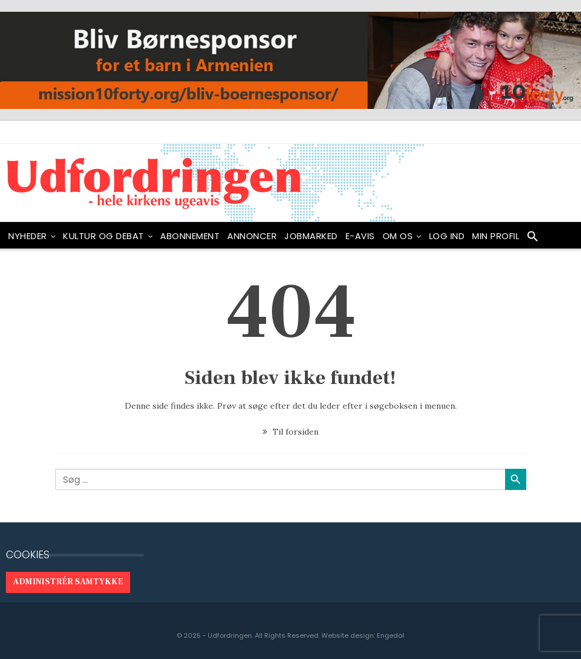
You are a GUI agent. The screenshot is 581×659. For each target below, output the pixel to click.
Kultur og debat (103, 236)
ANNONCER (252, 236)
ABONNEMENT (190, 236)
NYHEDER (27, 236)
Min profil (495, 236)
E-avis (360, 236)
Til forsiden (290, 431)
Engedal (390, 635)
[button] (532, 239)
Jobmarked (311, 236)
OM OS (398, 236)
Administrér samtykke (68, 582)
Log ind (447, 236)
